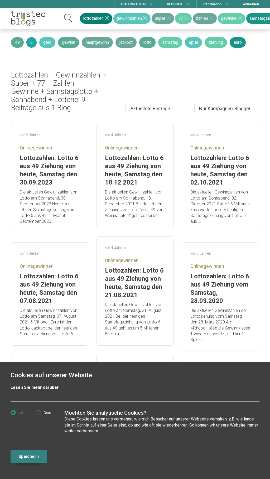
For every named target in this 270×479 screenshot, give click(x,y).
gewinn (68, 42)
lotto (147, 42)
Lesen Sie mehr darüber (35, 387)
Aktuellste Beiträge (149, 108)
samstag (170, 42)
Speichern (28, 456)
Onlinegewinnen (37, 148)
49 (17, 42)
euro (238, 42)
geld (47, 42)
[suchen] (68, 18)
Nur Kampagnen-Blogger (224, 108)
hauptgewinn (97, 42)
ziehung (216, 42)
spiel (193, 42)
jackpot (126, 42)
